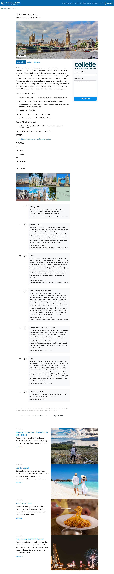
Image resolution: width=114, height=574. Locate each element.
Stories (89, 3)
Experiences (7, 8)
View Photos (21, 56)
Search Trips (95, 3)
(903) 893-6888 (58, 416)
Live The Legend (22, 468)
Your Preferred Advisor (80, 72)
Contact (109, 3)
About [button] (101, 3)
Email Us (38, 416)
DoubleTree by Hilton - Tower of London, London (35, 139)
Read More (19, 446)
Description (20, 62)
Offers (76, 3)
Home (63, 3)
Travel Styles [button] (69, 3)
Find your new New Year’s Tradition (30, 539)
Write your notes (78, 78)
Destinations (83, 3)
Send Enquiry (85, 99)
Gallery (29, 62)
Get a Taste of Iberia (24, 503)
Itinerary (37, 62)
